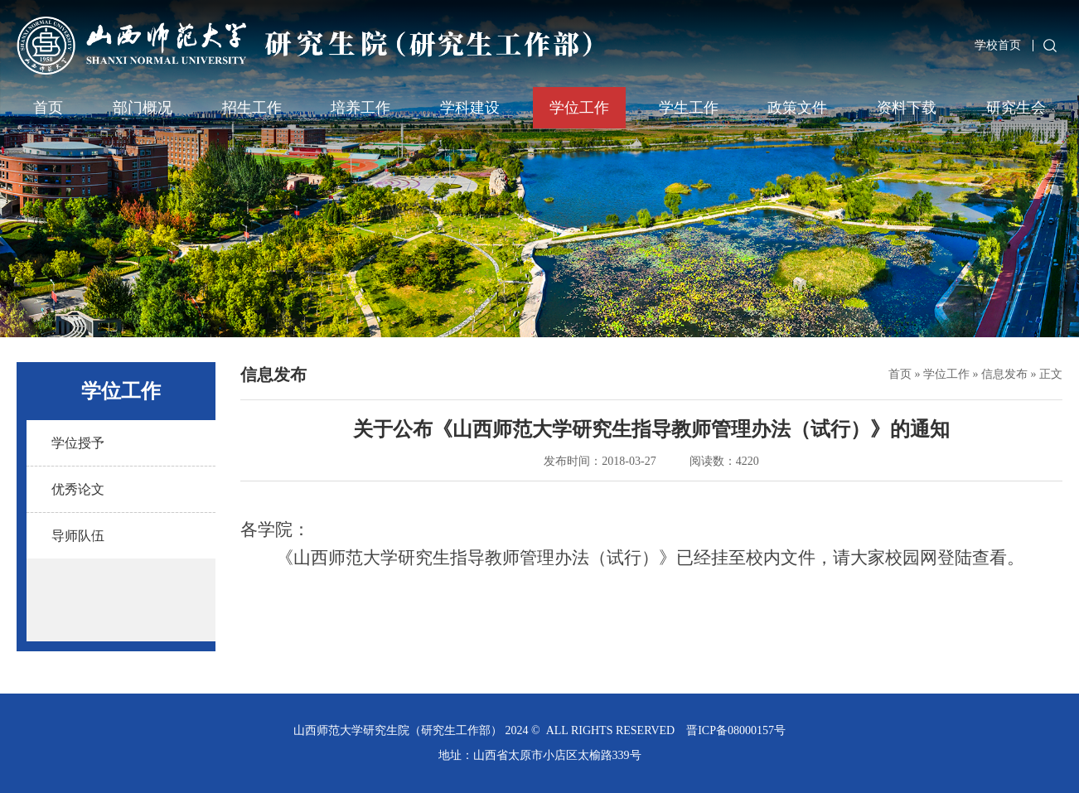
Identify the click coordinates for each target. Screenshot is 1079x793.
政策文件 (797, 107)
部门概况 (142, 107)
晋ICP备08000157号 (736, 730)
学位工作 (579, 107)
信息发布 (1004, 374)
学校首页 (998, 45)
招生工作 (252, 107)
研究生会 (1016, 107)
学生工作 (689, 107)
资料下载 (906, 107)
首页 (48, 107)
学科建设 (470, 107)
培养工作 (360, 107)
